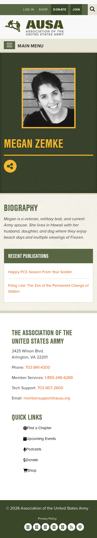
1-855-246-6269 (59, 377)
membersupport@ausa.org (46, 398)
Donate (59, 9)
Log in (28, 9)
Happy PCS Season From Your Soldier (40, 272)
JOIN (76, 9)
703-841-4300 (37, 367)
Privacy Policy (47, 518)
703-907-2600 (50, 388)
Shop (43, 9)
